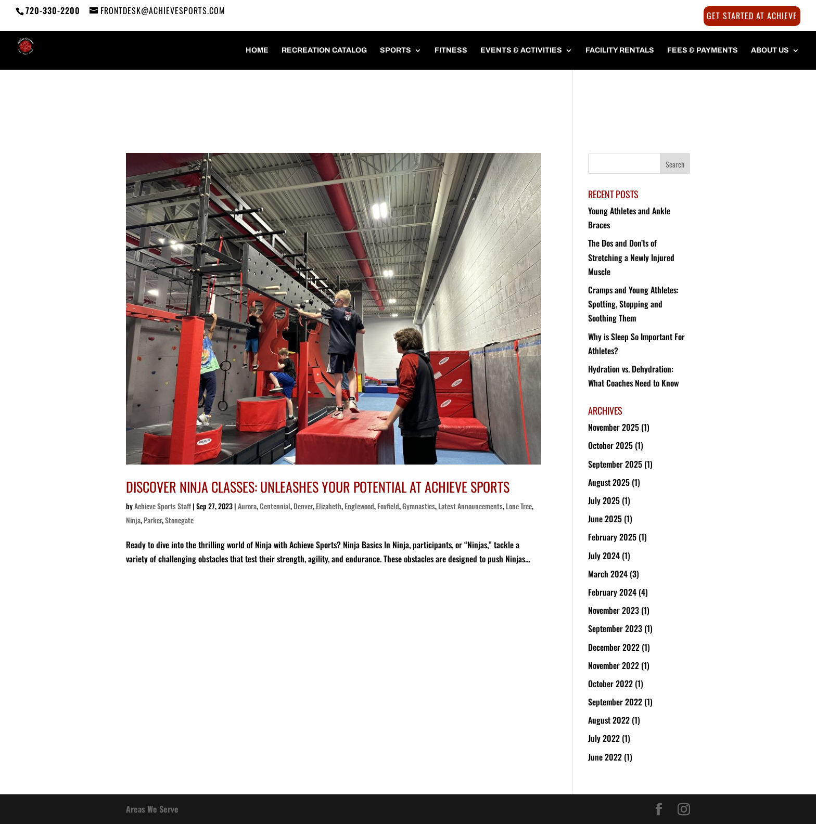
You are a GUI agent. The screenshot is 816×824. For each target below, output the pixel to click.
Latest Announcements (470, 505)
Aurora (247, 505)
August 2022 (609, 720)
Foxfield (388, 505)
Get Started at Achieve (752, 16)
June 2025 (605, 518)
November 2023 (613, 610)
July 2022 (604, 738)
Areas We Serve (152, 809)
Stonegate (179, 519)
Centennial (275, 505)
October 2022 (610, 683)
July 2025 (604, 500)
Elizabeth (328, 505)
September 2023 (615, 628)
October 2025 (610, 445)
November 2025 (613, 427)
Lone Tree (519, 505)
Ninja (133, 519)
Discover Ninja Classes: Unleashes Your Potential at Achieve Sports (317, 487)
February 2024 (612, 592)
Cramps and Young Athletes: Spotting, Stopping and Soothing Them (633, 304)
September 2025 (615, 464)
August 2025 (609, 482)
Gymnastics (418, 505)
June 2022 (605, 757)
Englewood (359, 505)
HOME (257, 50)
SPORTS (395, 50)
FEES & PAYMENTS (702, 50)
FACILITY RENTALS (619, 50)
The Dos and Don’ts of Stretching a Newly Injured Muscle (631, 257)
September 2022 (615, 702)
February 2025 (612, 537)
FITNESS (451, 50)
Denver (303, 505)
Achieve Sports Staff (162, 505)
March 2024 (608, 574)
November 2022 (613, 665)
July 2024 (604, 555)
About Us (770, 50)
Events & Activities (521, 50)
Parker (153, 519)
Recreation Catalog (324, 50)
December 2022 (614, 647)
